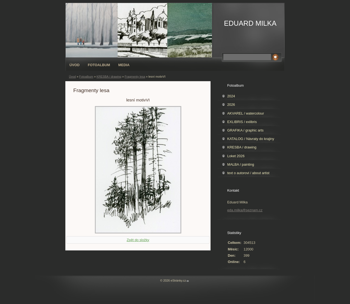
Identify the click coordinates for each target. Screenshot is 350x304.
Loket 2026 (235, 156)
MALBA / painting (240, 164)
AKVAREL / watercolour (245, 113)
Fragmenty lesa (135, 76)
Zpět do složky (138, 240)
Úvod (74, 65)
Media (124, 65)
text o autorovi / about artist (248, 173)
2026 (231, 105)
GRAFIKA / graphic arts (245, 130)
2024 (231, 96)
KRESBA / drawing (109, 76)
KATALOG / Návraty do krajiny (250, 139)
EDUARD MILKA (250, 23)
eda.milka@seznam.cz (244, 210)
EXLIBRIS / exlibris (242, 122)
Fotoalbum (99, 65)
